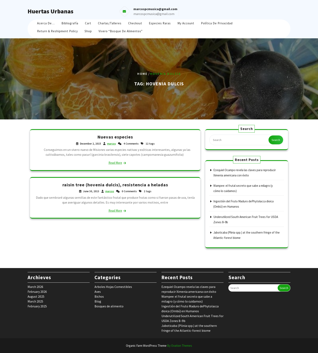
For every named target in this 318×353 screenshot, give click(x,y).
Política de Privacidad (217, 23)
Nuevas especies (115, 137)
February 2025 (37, 306)
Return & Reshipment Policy (57, 31)
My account (185, 23)
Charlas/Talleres (109, 23)
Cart (88, 23)
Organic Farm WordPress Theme (159, 346)
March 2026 (35, 287)
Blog (98, 301)
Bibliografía (69, 23)
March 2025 (35, 301)
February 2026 (37, 292)
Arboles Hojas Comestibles (113, 287)
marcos (111, 143)
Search (276, 140)
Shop (88, 31)
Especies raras (160, 23)
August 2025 (36, 296)
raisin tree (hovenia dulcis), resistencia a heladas (115, 185)
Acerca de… (46, 23)
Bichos (99, 296)
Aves (98, 292)
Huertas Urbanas (50, 11)
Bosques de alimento (109, 306)
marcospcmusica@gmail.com (153, 14)
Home (142, 74)
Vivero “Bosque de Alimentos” (121, 31)
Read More (115, 163)
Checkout (135, 23)
